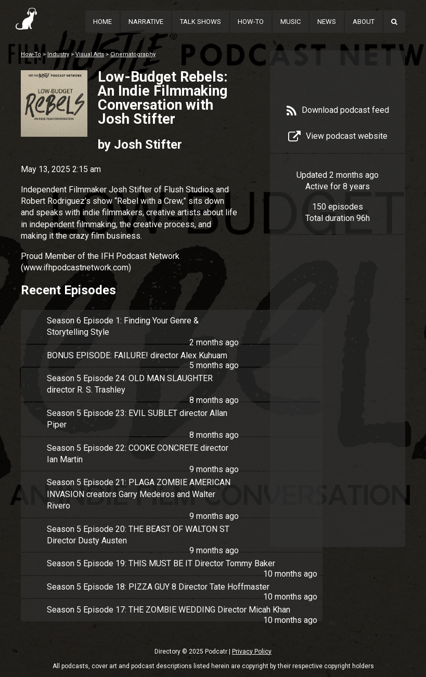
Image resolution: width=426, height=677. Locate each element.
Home (102, 21)
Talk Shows (200, 21)
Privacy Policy (252, 651)
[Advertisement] (338, 407)
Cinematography (133, 54)
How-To (251, 21)
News (326, 21)
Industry (58, 54)
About (364, 21)
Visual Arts (89, 54)
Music (290, 21)
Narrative (145, 21)
